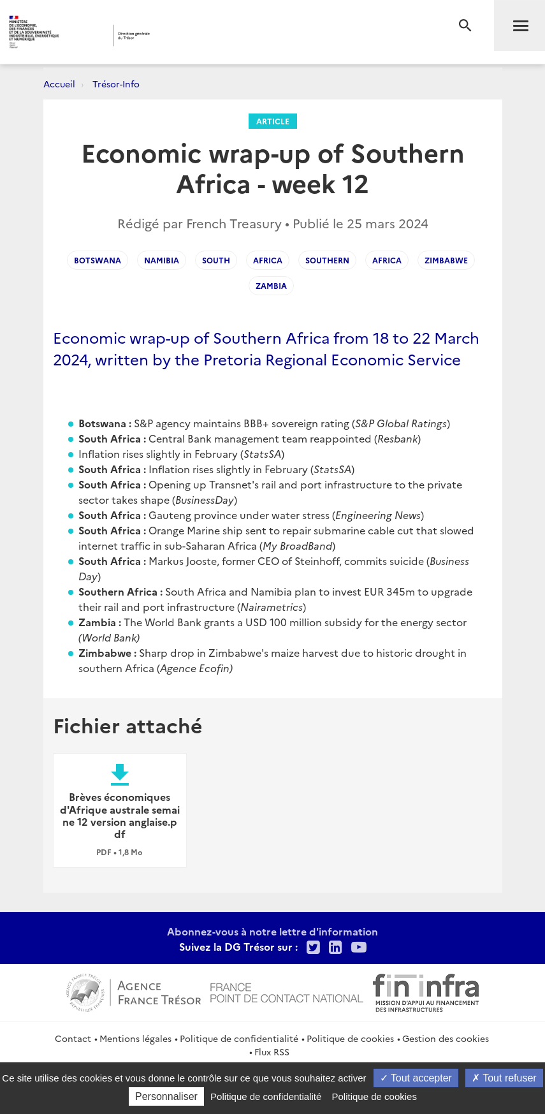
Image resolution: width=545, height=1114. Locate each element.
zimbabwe (446, 259)
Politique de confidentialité (239, 1038)
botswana (97, 259)
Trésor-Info (116, 83)
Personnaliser (166, 1096)
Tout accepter (416, 1078)
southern (327, 259)
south (216, 259)
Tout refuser (504, 1078)
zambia (271, 285)
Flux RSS (271, 1051)
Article (272, 120)
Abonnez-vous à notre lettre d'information (272, 931)
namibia (161, 259)
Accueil (59, 83)
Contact (73, 1038)
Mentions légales (135, 1038)
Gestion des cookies (445, 1038)
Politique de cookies (350, 1038)
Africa (267, 259)
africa (387, 259)
